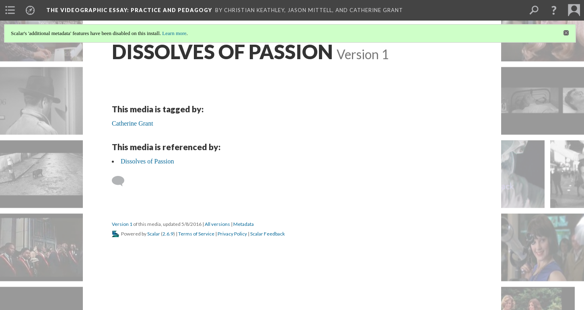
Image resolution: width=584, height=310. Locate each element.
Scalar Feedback (267, 234)
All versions (217, 224)
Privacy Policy (232, 234)
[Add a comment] (122, 181)
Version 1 (122, 224)
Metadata (243, 224)
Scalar (153, 234)
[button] (554, 10)
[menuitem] (10, 10)
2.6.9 (167, 234)
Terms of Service (196, 234)
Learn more (174, 33)
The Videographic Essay (129, 10)
